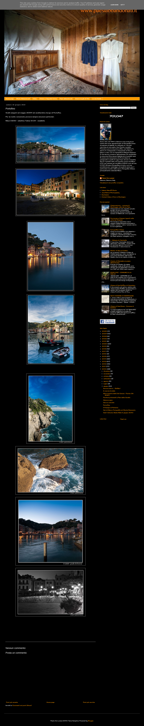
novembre (107, 374)
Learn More (115, 5)
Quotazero (105, 195)
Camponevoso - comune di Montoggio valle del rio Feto (120, 206)
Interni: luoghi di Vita (82, 99)
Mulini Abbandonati (23, 99)
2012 (104, 364)
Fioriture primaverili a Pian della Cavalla (116, 397)
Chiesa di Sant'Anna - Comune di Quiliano (122, 307)
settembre (107, 378)
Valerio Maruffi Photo (109, 190)
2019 (104, 346)
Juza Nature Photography (110, 192)
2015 (104, 356)
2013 (104, 361)
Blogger (90, 721)
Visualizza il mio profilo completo (111, 183)
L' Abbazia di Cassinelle (118, 240)
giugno (106, 386)
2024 (104, 333)
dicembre (106, 371)
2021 (104, 341)
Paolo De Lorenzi (108, 178)
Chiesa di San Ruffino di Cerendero (122, 285)
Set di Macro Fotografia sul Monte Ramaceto (119, 410)
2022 (104, 339)
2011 (104, 366)
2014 (104, 359)
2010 (104, 369)
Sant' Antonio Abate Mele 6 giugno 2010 (118, 412)
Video (35, 99)
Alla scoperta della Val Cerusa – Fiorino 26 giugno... (118, 394)
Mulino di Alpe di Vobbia (119, 250)
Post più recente (12, 702)
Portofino (106, 405)
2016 (104, 354)
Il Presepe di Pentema (110, 407)
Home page (10, 99)
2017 (104, 351)
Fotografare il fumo (117, 230)
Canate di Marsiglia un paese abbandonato (120, 261)
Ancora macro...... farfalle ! (111, 388)
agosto (106, 381)
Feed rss (123, 419)
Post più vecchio (89, 702)
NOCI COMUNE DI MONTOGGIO (122, 296)
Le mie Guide (96, 99)
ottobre (106, 376)
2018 (104, 349)
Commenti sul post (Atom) (22, 705)
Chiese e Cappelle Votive (48, 99)
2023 (104, 336)
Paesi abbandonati (66, 99)
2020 (105, 344)
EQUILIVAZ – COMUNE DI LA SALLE (120, 273)
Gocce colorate (108, 402)
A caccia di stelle (109, 391)
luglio (105, 384)
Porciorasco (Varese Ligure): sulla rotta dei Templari (122, 219)
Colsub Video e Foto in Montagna (113, 197)
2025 (104, 331)
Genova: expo (108, 400)
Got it (123, 5)
